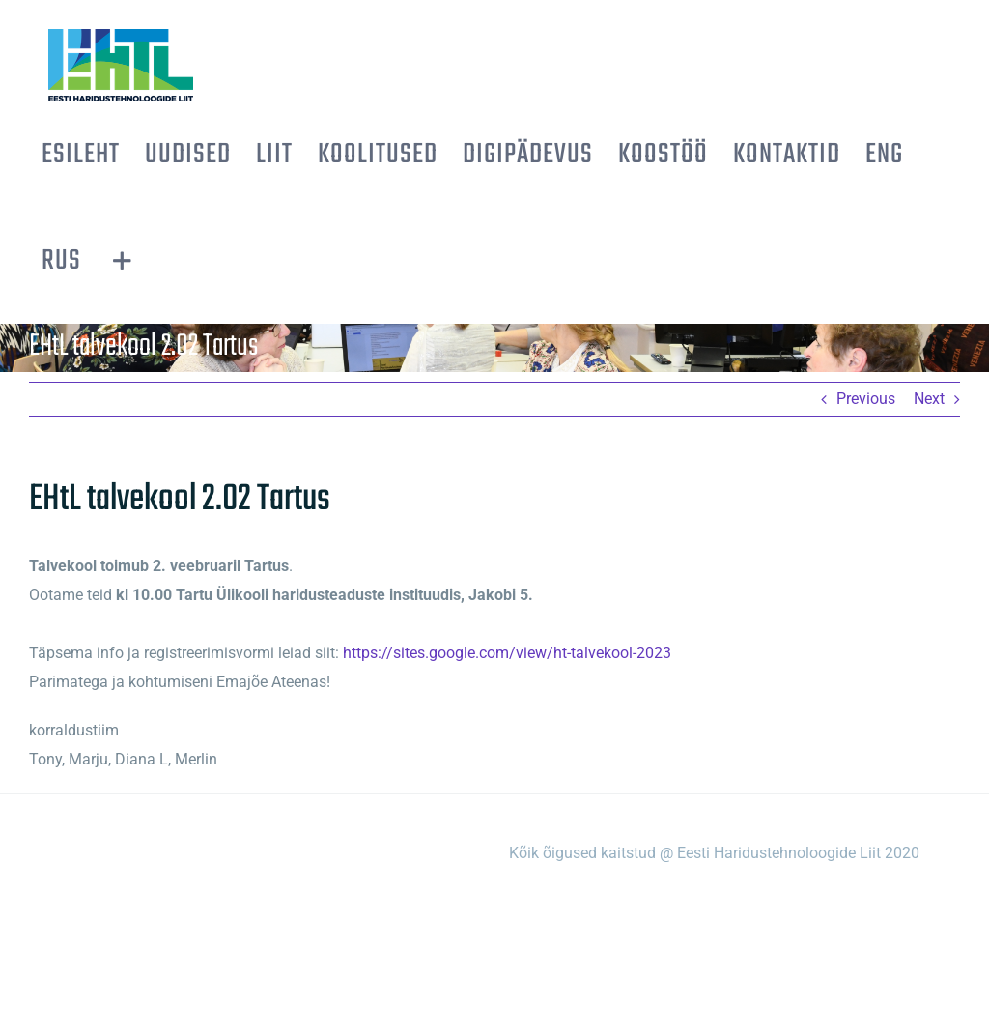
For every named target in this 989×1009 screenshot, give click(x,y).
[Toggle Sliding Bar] (122, 261)
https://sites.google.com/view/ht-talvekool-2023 (507, 653)
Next (929, 398)
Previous (865, 398)
